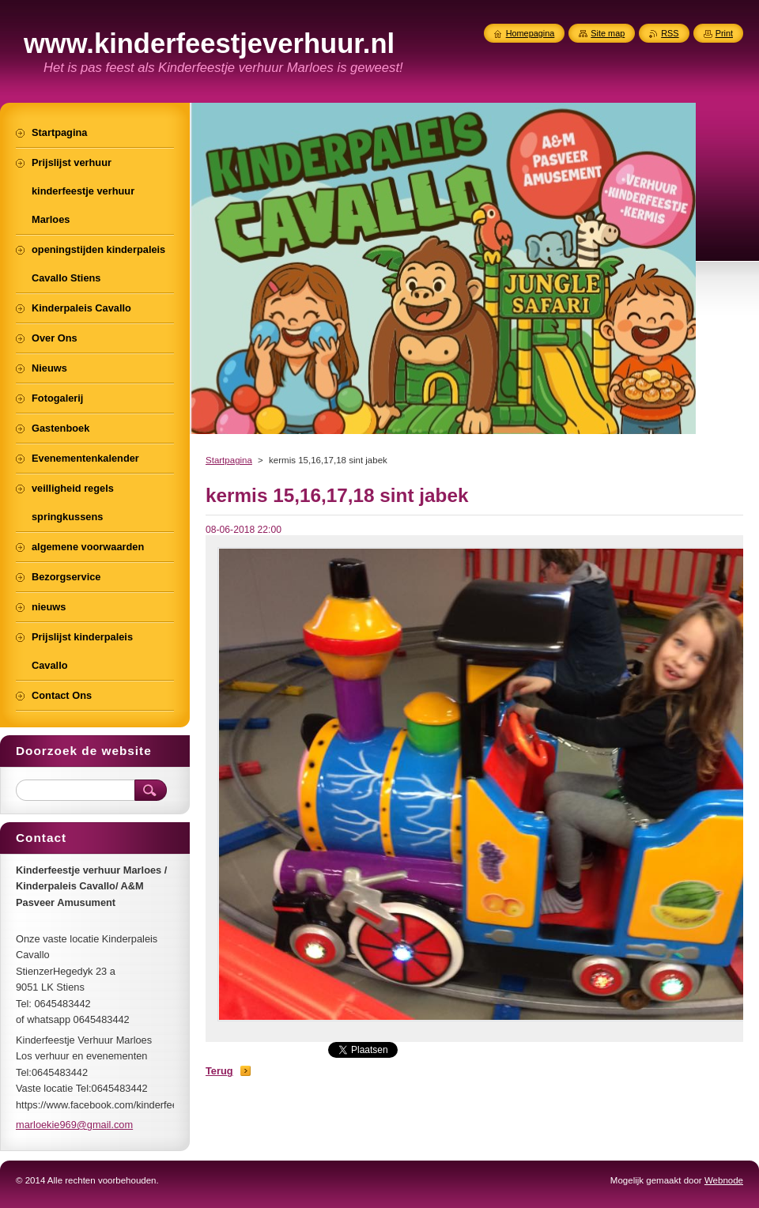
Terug (219, 1071)
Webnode (723, 1180)
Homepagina (530, 33)
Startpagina (229, 460)
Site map (608, 33)
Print (724, 33)
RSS (669, 33)
